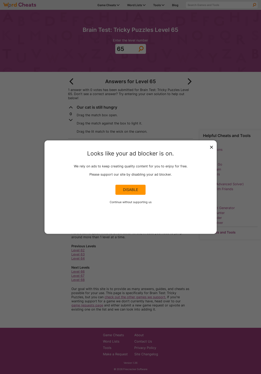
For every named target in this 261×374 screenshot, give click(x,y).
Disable (130, 190)
